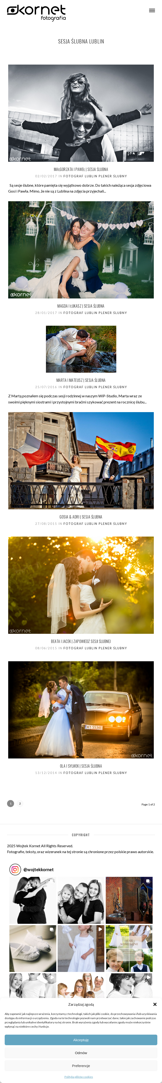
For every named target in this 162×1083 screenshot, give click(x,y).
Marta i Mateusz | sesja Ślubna (81, 380)
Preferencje (81, 1066)
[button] (155, 1004)
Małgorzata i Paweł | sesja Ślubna (81, 169)
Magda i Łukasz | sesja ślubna (81, 306)
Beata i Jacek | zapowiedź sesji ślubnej (81, 641)
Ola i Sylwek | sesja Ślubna (81, 766)
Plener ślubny (113, 176)
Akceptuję (81, 1040)
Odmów (81, 1053)
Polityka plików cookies (78, 1077)
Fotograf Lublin (81, 176)
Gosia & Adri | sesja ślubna (81, 517)
